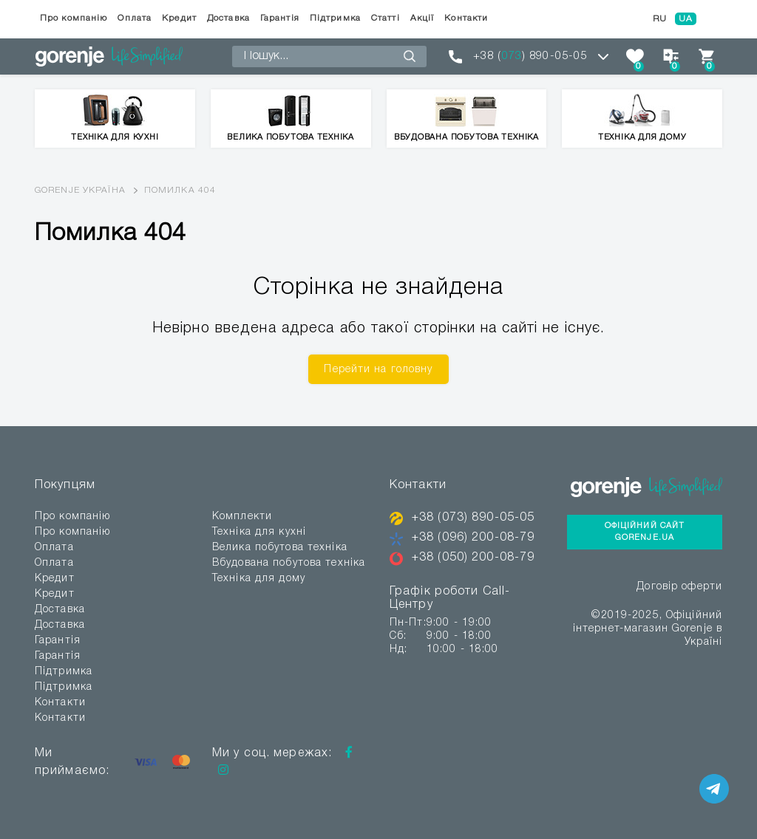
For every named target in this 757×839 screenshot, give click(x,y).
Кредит (179, 18)
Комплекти (242, 516)
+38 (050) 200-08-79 (473, 557)
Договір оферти (679, 587)
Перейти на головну (378, 369)
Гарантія (279, 18)
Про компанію (73, 18)
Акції (422, 18)
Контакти (466, 18)
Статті (385, 18)
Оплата (135, 18)
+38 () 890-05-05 (530, 56)
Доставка (228, 18)
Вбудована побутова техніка (288, 563)
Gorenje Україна (80, 190)
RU (660, 19)
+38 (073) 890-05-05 (473, 518)
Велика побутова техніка (279, 547)
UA (686, 19)
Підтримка (335, 18)
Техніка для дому (258, 578)
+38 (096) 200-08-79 (473, 537)
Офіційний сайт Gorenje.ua (645, 532)
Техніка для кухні (259, 532)
